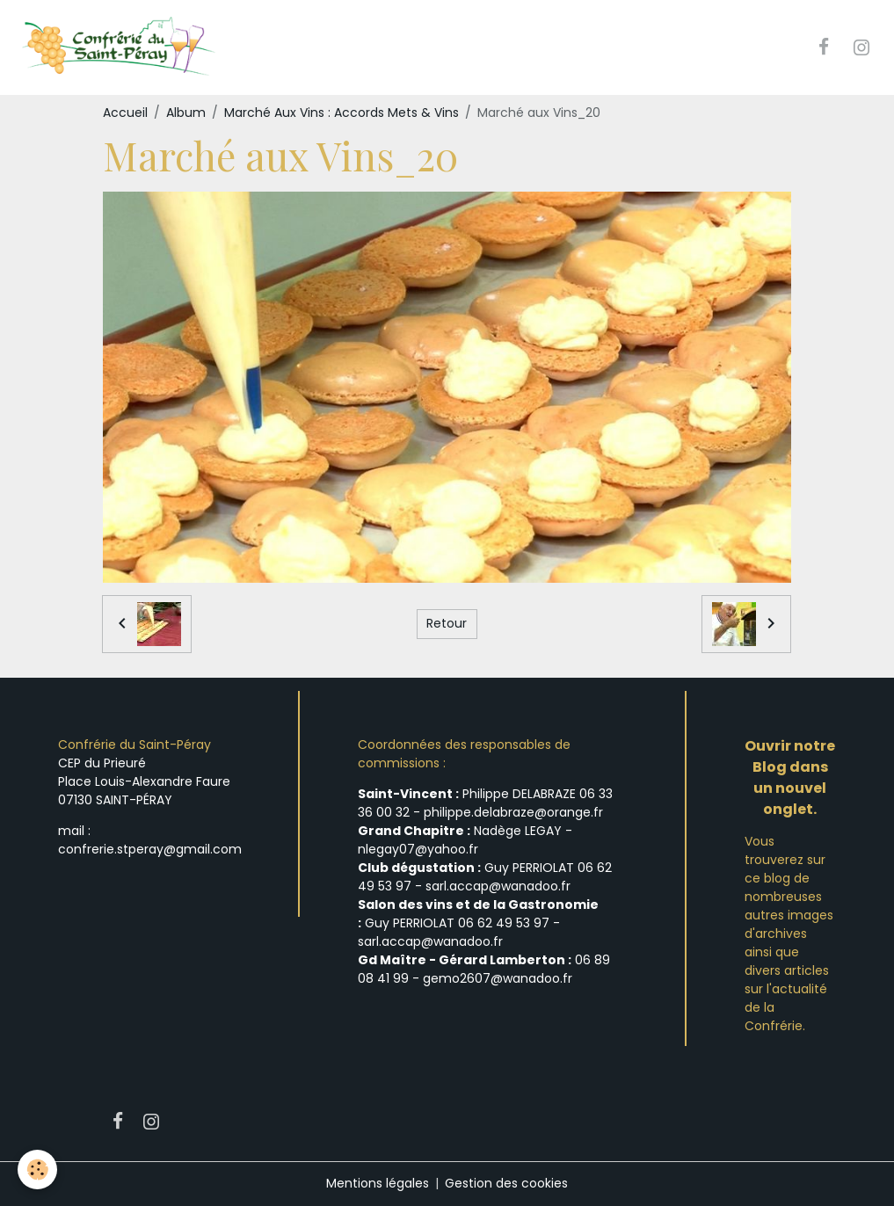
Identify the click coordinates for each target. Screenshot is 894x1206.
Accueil (125, 112)
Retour (446, 623)
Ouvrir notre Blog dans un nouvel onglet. (790, 777)
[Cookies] (37, 1169)
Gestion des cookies (506, 1183)
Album (186, 112)
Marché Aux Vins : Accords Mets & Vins (341, 112)
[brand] (120, 47)
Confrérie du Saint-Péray (134, 744)
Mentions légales (377, 1183)
